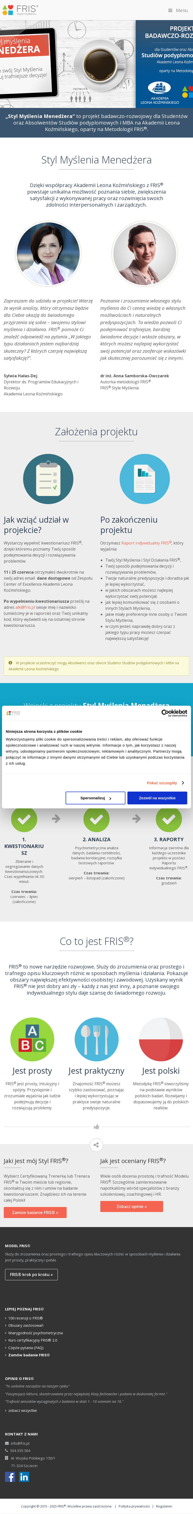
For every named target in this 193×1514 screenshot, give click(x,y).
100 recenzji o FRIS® (25, 1317)
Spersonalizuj (95, 798)
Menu (177, 10)
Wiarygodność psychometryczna (35, 1332)
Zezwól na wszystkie (157, 798)
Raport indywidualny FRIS (146, 543)
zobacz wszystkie (22, 1410)
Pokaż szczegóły (162, 783)
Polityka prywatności (134, 1506)
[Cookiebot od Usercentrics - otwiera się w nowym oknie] (165, 713)
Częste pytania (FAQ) (25, 1347)
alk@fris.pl (25, 607)
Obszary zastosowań (25, 1325)
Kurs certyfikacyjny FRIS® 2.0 (32, 1340)
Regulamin (164, 1506)
